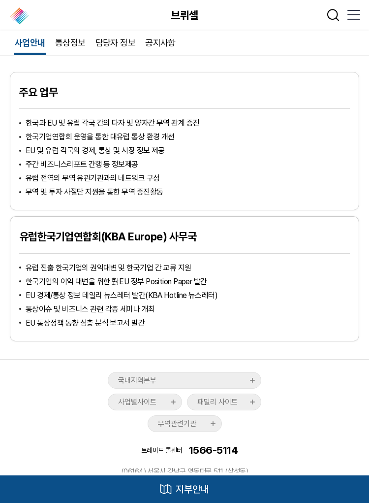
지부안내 (192, 489)
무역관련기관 (177, 423)
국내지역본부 (137, 380)
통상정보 (70, 42)
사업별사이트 (137, 402)
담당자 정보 (115, 42)
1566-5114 (213, 450)
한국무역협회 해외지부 (20, 16)
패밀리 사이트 (217, 402)
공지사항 (160, 42)
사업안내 (30, 42)
